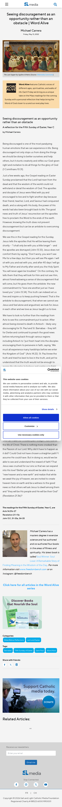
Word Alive (51, 650)
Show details (48, 409)
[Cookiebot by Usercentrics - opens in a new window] (47, 370)
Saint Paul (40, 650)
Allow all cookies (31, 417)
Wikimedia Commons (45, 75)
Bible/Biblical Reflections (14, 640)
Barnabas (8, 650)
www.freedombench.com (33, 569)
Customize (31, 426)
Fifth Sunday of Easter (24, 650)
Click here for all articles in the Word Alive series (31, 586)
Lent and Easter (33, 640)
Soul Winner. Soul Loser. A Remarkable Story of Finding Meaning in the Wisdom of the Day (31, 560)
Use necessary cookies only (31, 435)
